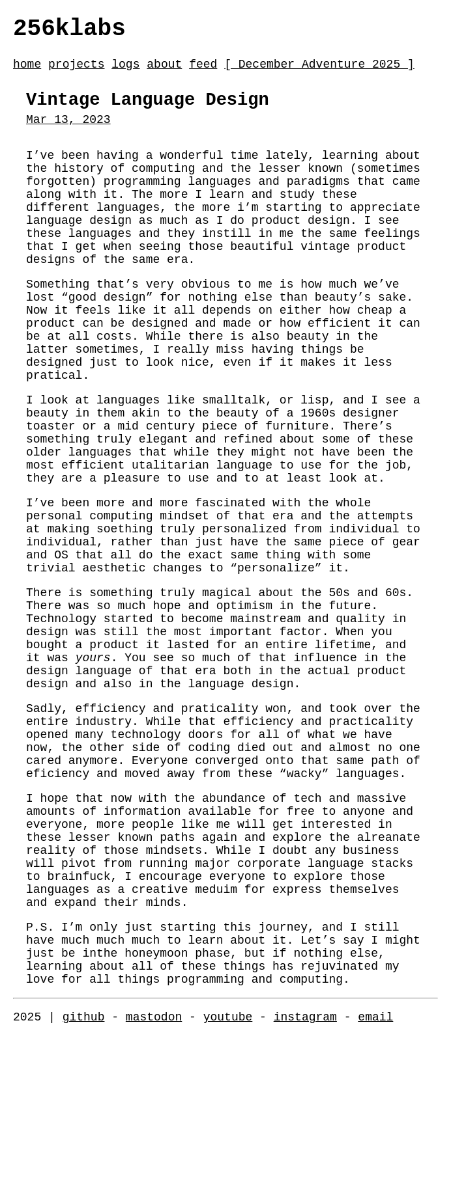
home (27, 71)
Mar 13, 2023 (68, 133)
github (84, 1184)
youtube (228, 1184)
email (375, 1184)
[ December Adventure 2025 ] (319, 71)
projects (76, 71)
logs (125, 71)
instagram (305, 1184)
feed (203, 71)
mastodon (154, 1184)
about (164, 71)
